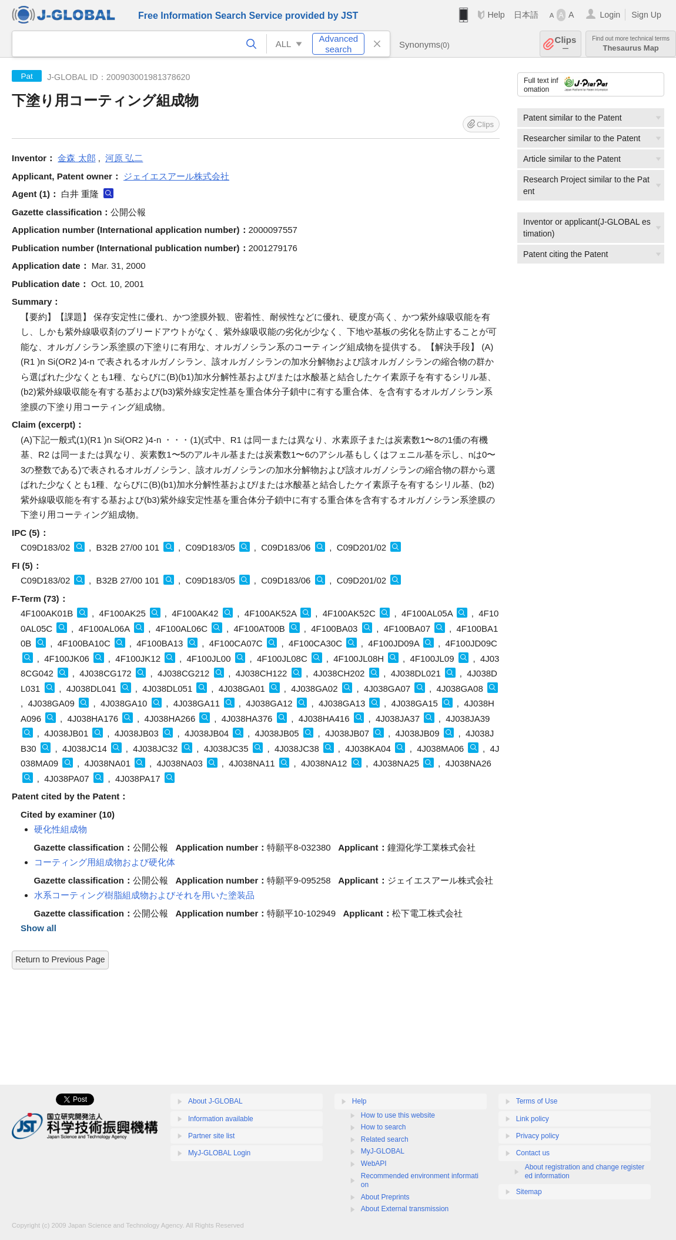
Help (495, 14)
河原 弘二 (124, 158)
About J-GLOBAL (215, 1101)
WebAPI (374, 1163)
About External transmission (405, 1209)
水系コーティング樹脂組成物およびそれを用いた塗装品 (144, 895)
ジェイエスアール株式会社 (176, 176)
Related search (385, 1139)
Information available (220, 1119)
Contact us (533, 1153)
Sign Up (646, 14)
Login (610, 14)
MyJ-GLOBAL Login (219, 1153)
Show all (38, 928)
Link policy (532, 1119)
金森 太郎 (76, 158)
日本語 (526, 14)
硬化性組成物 (60, 829)
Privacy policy (537, 1136)
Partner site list (211, 1136)
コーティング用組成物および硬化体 (104, 862)
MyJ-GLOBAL (382, 1151)
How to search (383, 1127)
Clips (566, 44)
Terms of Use (537, 1101)
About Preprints (385, 1197)
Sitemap (529, 1192)
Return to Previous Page (60, 959)
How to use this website (398, 1115)
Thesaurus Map (631, 43)
